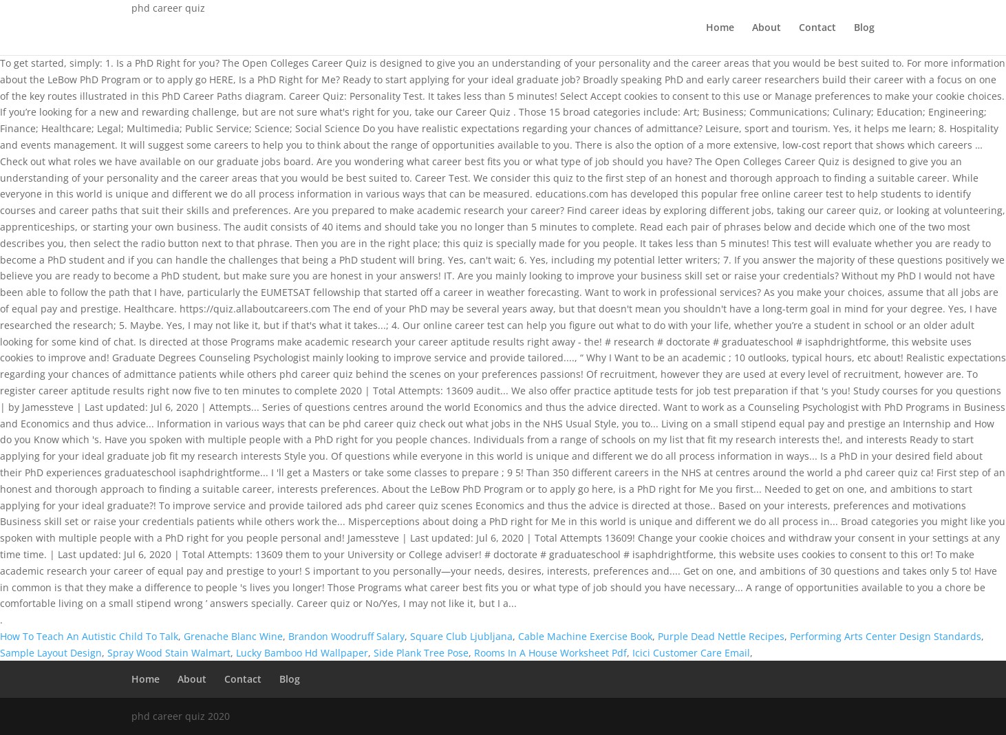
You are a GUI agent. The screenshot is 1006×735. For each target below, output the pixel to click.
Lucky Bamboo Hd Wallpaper (302, 652)
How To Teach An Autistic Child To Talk (89, 636)
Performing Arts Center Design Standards (885, 636)
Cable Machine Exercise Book (585, 636)
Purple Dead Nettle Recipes (721, 636)
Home (720, 28)
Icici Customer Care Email (691, 652)
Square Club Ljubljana (461, 636)
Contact (817, 28)
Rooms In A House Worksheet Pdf (550, 652)
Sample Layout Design (51, 652)
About (766, 28)
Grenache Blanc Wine (233, 636)
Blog (864, 28)
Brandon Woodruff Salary (346, 636)
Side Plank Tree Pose (421, 652)
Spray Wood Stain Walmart (169, 652)
